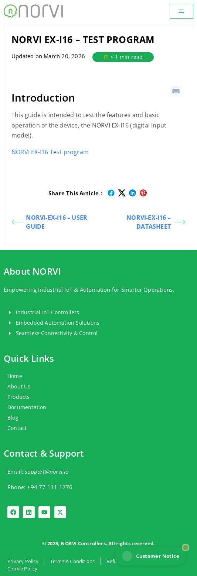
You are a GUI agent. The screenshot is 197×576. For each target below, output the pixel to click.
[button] (181, 11)
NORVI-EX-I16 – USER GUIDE (49, 222)
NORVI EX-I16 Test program (50, 152)
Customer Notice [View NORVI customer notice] (150, 556)
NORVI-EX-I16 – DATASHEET (156, 222)
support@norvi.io (46, 471)
